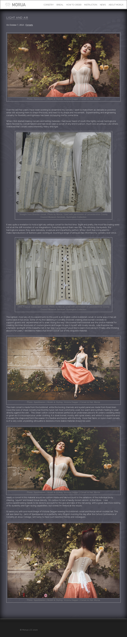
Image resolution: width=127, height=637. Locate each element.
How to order (73, 5)
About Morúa (116, 5)
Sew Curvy (56, 328)
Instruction (90, 5)
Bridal (60, 5)
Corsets (29, 25)
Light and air (17, 18)
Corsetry (49, 5)
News (103, 5)
